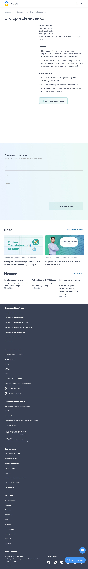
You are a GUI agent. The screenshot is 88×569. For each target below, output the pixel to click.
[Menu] (81, 3)
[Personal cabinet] (76, 3)
